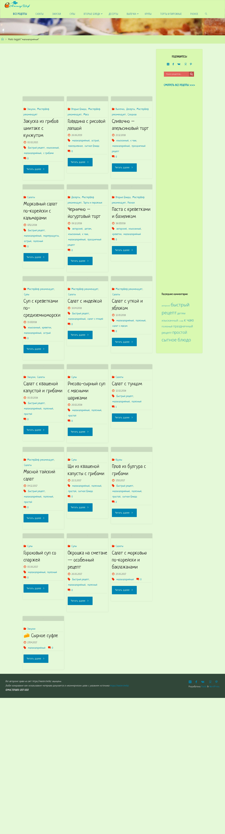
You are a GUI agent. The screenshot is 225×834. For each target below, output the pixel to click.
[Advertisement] (87, 70)
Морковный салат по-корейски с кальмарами (40, 251)
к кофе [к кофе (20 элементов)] (181, 321)
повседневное (75, 165)
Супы (26, 353)
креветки (116, 273)
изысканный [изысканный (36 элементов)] (170, 320)
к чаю (133, 160)
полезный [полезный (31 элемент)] (167, 326)
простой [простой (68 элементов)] (179, 332)
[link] (206, 13)
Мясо (86, 134)
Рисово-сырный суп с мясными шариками (86, 469)
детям (87, 268)
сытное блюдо (92, 165)
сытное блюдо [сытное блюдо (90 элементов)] (176, 340)
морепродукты (51, 275)
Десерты (130, 129)
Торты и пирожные (92, 242)
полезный (38, 280)
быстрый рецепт (36, 167)
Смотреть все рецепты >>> (179, 85)
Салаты (31, 236)
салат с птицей (95, 377)
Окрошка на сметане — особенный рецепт (87, 677)
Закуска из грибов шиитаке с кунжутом (41, 148)
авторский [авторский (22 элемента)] (166, 305)
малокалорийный (32, 173)
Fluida (203, 823)
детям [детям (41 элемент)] (181, 313)
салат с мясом (119, 384)
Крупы (119, 557)
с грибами (48, 173)
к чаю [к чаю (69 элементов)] (189, 320)
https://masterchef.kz (119, 822)
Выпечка (120, 129)
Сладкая (132, 134)
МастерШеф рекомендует (40, 348)
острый (95, 160)
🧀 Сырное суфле (41, 772)
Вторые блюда (78, 129)
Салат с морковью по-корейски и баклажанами (129, 677)
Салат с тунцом (127, 462)
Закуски (31, 129)
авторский (77, 268)
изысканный (53, 167)
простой (28, 492)
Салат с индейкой (85, 360)
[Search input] (177, 74)
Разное (131, 242)
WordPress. (214, 823)
